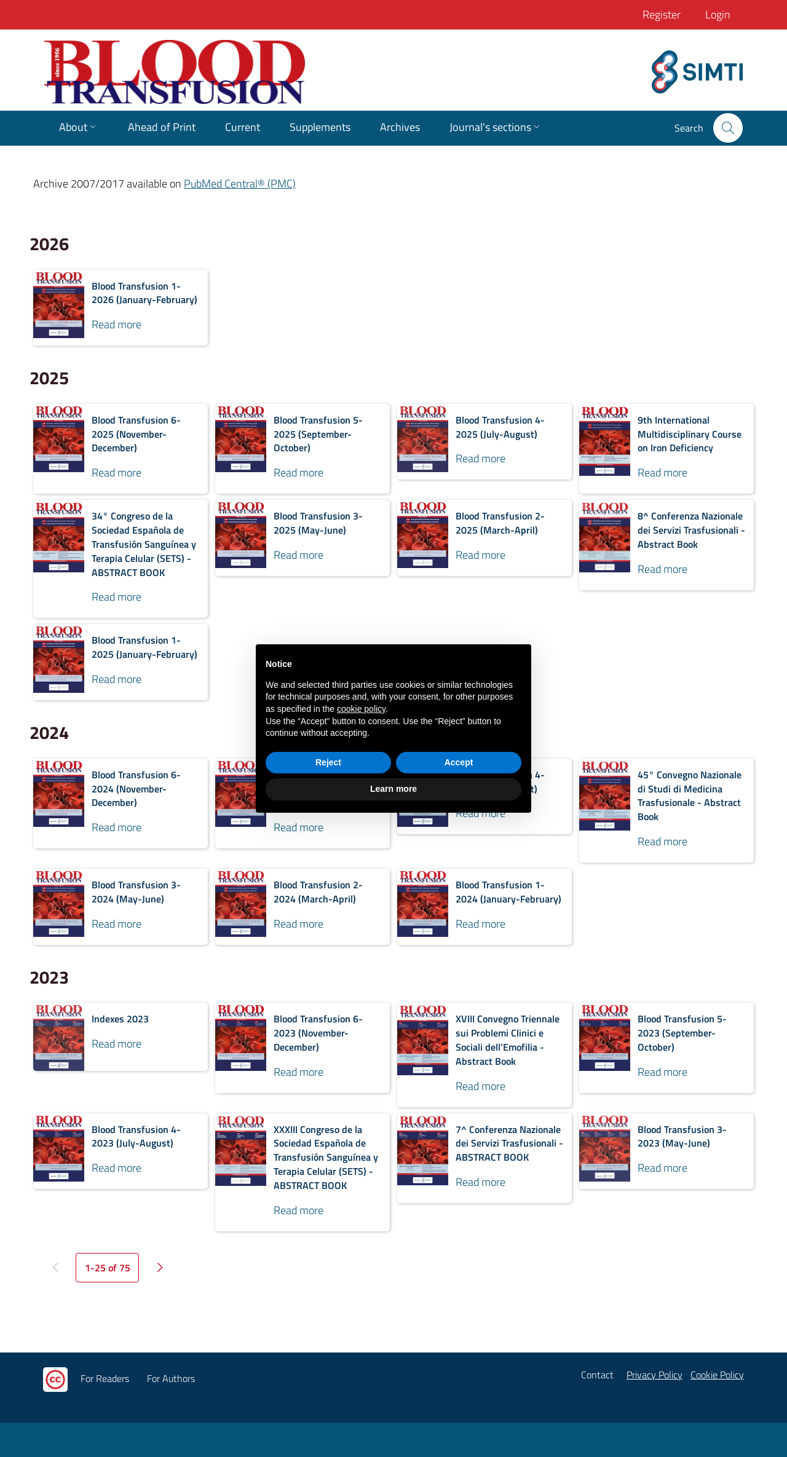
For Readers (105, 1378)
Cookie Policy (717, 1374)
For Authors (171, 1378)
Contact (597, 1374)
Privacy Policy (654, 1374)
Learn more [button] (393, 789)
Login (717, 14)
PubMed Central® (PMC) (240, 183)
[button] (728, 128)
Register (662, 14)
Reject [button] (328, 762)
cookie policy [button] (361, 709)
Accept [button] (459, 762)
